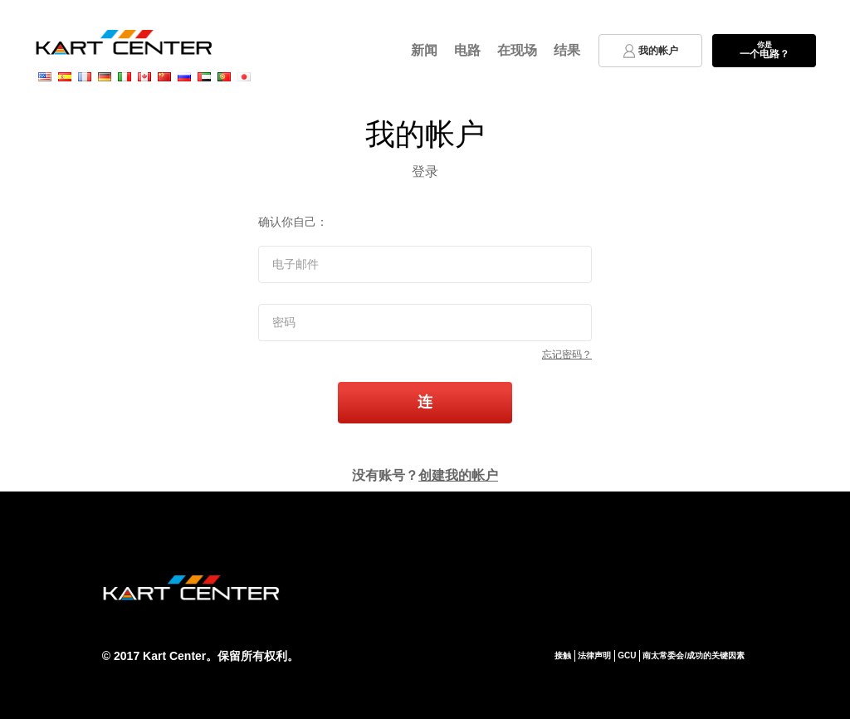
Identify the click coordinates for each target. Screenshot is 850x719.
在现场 (517, 50)
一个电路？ (764, 50)
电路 (467, 50)
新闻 (424, 50)
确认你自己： (293, 221)
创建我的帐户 (458, 475)
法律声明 (594, 655)
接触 (562, 655)
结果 (567, 50)
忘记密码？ (567, 354)
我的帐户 (650, 51)
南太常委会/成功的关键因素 (693, 655)
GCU (627, 655)
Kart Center (174, 656)
